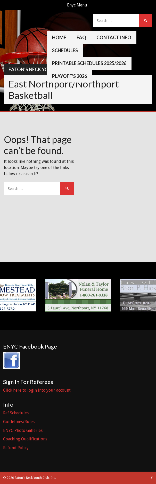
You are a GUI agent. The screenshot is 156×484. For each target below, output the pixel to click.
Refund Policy (16, 447)
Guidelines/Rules (19, 421)
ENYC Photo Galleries (23, 430)
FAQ (81, 37)
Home (59, 37)
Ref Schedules (16, 412)
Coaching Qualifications (25, 439)
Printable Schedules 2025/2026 (89, 63)
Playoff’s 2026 (69, 76)
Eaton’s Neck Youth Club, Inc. (45, 69)
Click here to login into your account (37, 390)
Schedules (65, 50)
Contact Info (113, 37)
